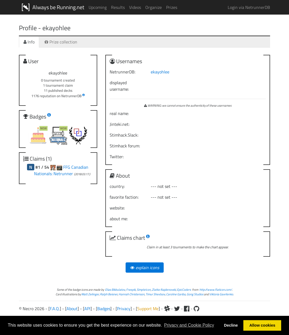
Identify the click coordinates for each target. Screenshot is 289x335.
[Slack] (167, 308)
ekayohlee (160, 72)
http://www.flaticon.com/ (215, 289)
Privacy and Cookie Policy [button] (189, 325)
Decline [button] (231, 325)
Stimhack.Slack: (124, 135)
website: (117, 208)
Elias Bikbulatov (115, 289)
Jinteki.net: (119, 124)
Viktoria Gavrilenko (221, 294)
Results (118, 7)
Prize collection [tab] (61, 42)
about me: (119, 218)
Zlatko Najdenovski (164, 289)
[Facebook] (187, 308)
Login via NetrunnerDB (249, 7)
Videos (135, 7)
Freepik (131, 289)
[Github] (196, 308)
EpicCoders (184, 289)
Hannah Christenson (131, 294)
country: (117, 186)
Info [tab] (29, 42)
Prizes (171, 7)
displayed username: (119, 85)
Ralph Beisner (108, 294)
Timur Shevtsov (155, 294)
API (87, 308)
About (72, 308)
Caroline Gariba (176, 294)
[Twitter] (177, 308)
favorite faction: (124, 197)
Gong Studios (195, 294)
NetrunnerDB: (122, 72)
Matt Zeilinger (90, 294)
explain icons (144, 267)
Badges (103, 308)
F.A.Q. (55, 308)
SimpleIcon (144, 289)
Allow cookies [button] (262, 325)
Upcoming (98, 7)
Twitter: (117, 156)
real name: (119, 113)
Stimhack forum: (125, 146)
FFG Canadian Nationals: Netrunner (61, 170)
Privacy (123, 308)
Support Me (148, 308)
